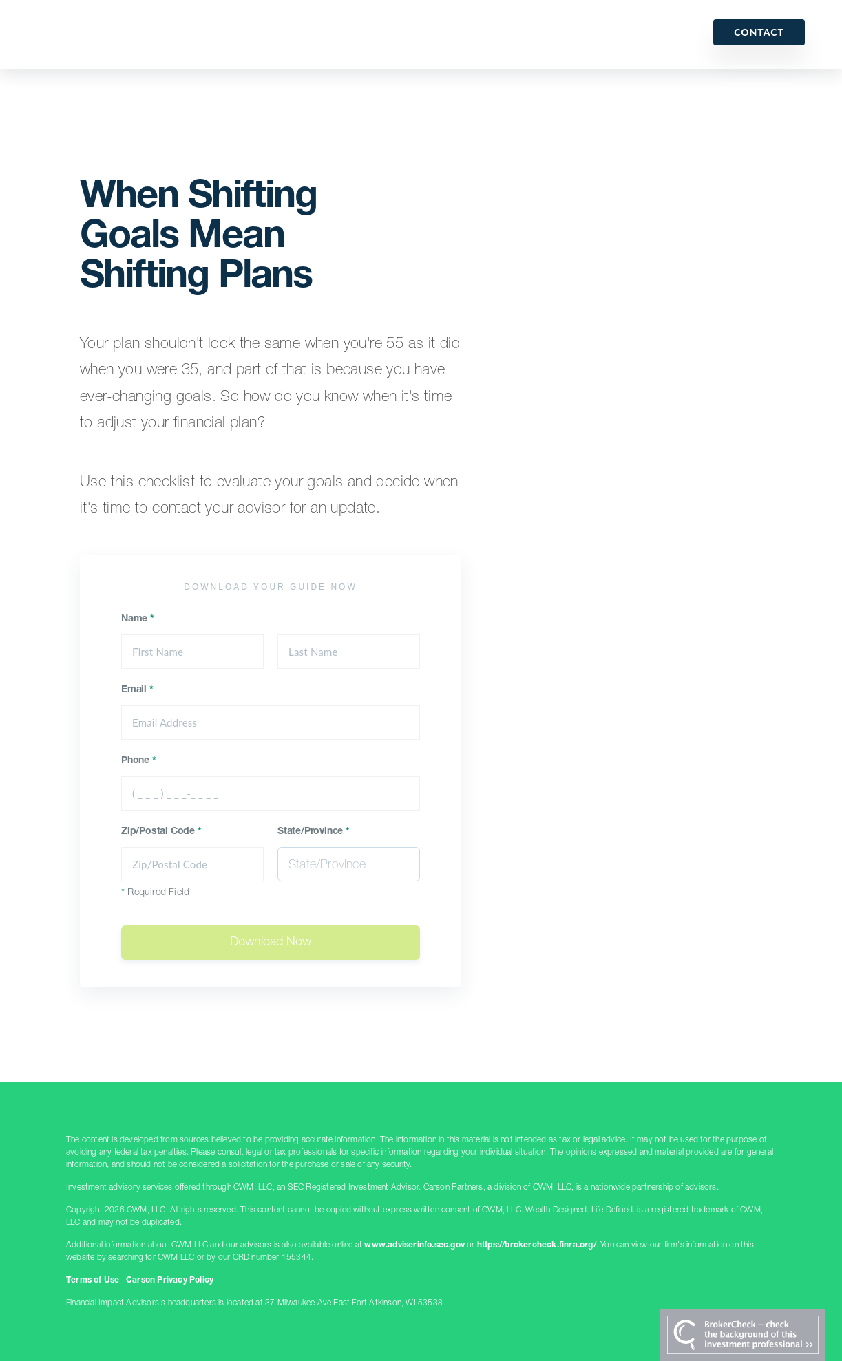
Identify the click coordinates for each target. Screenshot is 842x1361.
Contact (759, 32)
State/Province (313, 832)
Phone (138, 761)
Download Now (270, 942)
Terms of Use (92, 1280)
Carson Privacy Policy (169, 1280)
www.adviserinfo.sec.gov (414, 1245)
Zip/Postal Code (161, 832)
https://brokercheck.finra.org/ (536, 1245)
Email (137, 690)
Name (137, 619)
